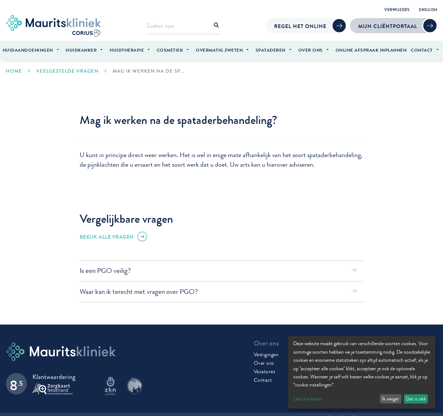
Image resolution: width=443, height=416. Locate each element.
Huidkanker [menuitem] (81, 50)
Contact (263, 378)
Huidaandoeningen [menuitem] (28, 50)
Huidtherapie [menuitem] (127, 50)
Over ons (264, 361)
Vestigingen (266, 353)
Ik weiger (390, 398)
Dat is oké (416, 398)
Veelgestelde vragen (67, 69)
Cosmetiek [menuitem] (170, 50)
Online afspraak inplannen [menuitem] (371, 50)
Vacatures (265, 370)
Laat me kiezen (308, 398)
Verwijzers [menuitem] (396, 10)
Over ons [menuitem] (310, 50)
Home (14, 69)
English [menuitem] (428, 10)
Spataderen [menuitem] (270, 50)
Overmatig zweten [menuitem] (219, 50)
